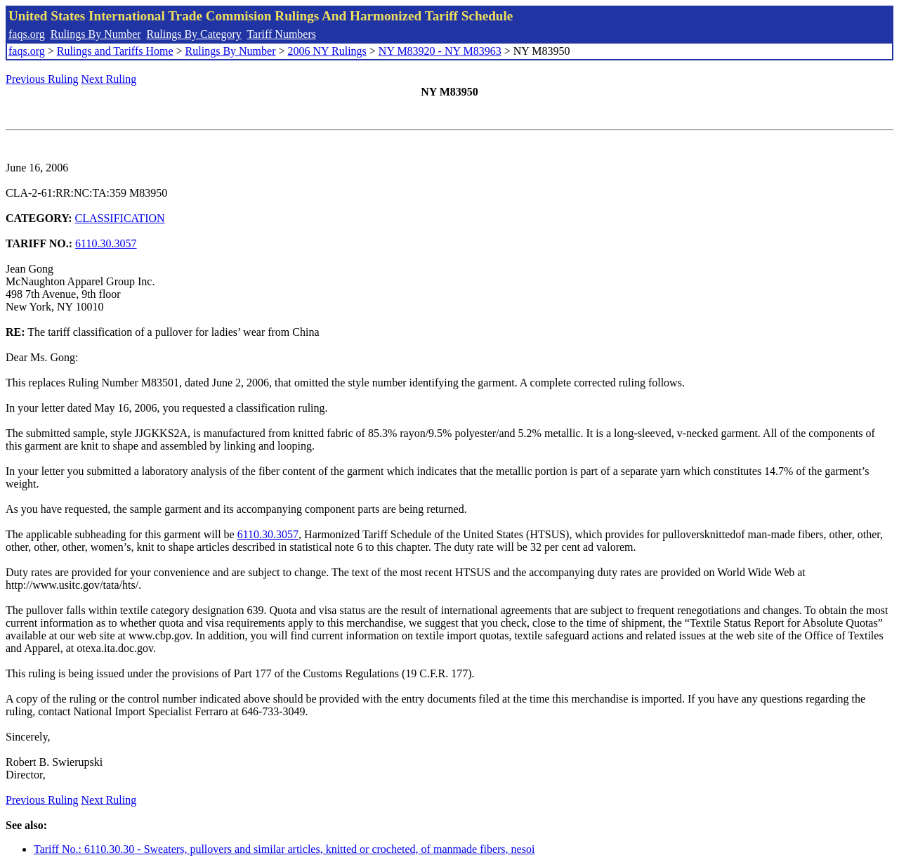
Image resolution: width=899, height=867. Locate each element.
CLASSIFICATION (120, 218)
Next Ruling (109, 79)
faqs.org (26, 34)
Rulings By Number (96, 34)
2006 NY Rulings (327, 51)
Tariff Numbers (281, 34)
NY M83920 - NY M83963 (440, 51)
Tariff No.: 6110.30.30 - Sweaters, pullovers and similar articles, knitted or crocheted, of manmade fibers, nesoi (284, 849)
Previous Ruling (42, 79)
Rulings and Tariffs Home (115, 51)
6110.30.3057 (105, 243)
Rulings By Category (194, 34)
